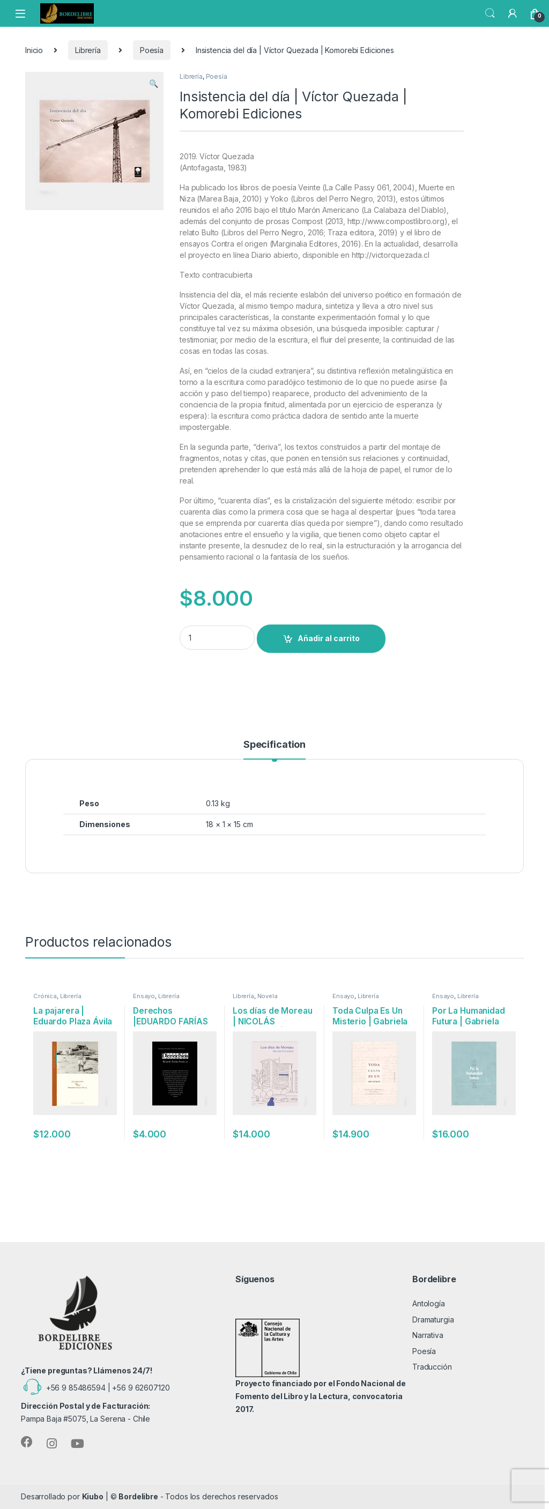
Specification (274, 745)
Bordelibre (138, 1496)
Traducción (432, 1366)
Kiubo (92, 1496)
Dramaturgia (433, 1319)
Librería (88, 50)
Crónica (45, 996)
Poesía (152, 50)
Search (490, 13)
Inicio (34, 50)
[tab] (274, 749)
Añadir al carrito (329, 638)
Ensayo (144, 996)
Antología (428, 1303)
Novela (267, 996)
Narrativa (427, 1335)
